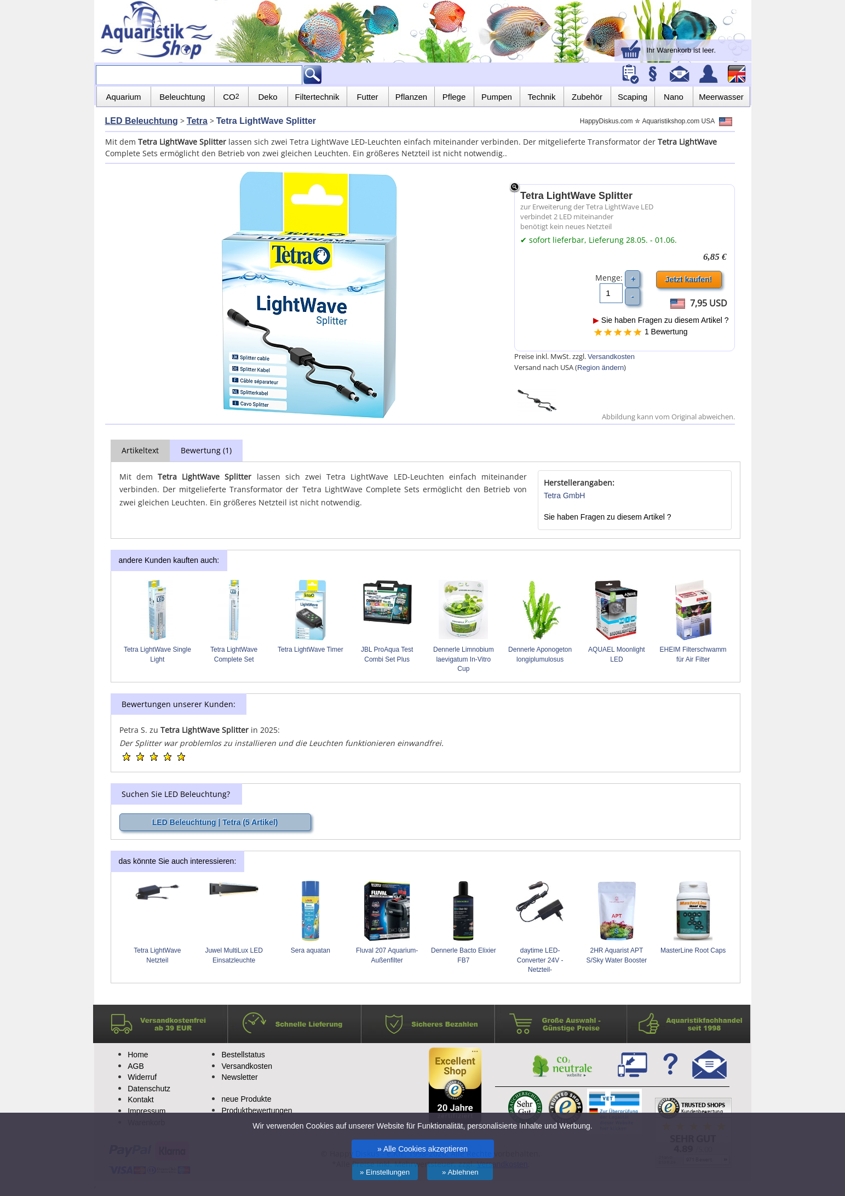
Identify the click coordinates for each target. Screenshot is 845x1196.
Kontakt (140, 1099)
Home (138, 1054)
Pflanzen (411, 96)
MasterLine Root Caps (693, 950)
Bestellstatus (243, 1054)
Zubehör (587, 96)
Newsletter (239, 1077)
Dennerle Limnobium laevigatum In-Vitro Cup (463, 659)
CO (231, 96)
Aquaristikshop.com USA (687, 121)
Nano (673, 96)
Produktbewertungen (256, 1110)
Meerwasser (721, 96)
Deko (267, 96)
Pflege (454, 96)
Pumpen (496, 96)
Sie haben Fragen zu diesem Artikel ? (661, 320)
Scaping (632, 96)
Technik (542, 96)
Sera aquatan (310, 950)
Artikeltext (140, 450)
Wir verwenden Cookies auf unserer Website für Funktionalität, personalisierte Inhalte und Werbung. (422, 1125)
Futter (367, 96)
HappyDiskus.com (606, 121)
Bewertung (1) (206, 450)
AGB (136, 1066)
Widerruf (142, 1077)
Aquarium (123, 96)
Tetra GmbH (564, 495)
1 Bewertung (666, 331)
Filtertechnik (317, 96)
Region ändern (600, 367)
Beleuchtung (182, 96)
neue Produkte (246, 1099)
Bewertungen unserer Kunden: (178, 704)
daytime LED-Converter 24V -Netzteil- (540, 960)
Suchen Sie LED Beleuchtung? (176, 794)
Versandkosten (611, 356)
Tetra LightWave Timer (310, 649)
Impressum (146, 1111)
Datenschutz (149, 1088)
